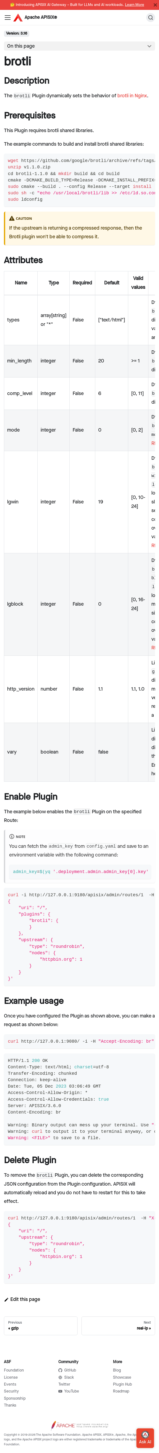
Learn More (134, 5)
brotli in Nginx (132, 96)
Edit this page (22, 1299)
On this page (21, 46)
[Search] (150, 17)
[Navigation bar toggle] (7, 17)
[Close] (155, 5)
